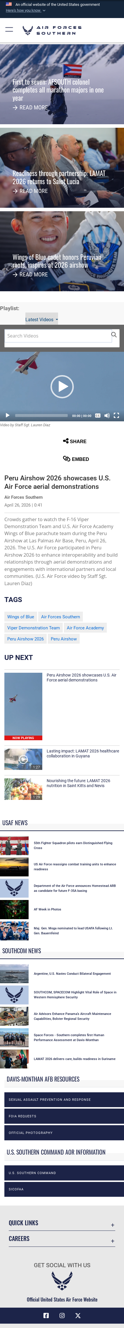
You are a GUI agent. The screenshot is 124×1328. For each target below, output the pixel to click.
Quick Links (23, 1223)
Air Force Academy (85, 628)
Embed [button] (76, 459)
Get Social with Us (62, 1265)
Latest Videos (40, 319)
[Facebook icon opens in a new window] (46, 1315)
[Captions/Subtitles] (98, 415)
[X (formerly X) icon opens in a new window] (78, 1315)
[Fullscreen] (116, 415)
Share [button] (75, 441)
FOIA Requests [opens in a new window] (22, 1116)
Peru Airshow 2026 (25, 639)
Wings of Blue (20, 616)
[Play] (8, 415)
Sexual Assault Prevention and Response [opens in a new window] (50, 1100)
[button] (26, 10)
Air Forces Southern (60, 616)
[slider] (41, 415)
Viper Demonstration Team (33, 628)
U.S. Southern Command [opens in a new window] (32, 1173)
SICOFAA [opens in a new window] (16, 1189)
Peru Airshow (64, 639)
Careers (19, 1238)
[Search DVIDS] (58, 335)
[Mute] (107, 415)
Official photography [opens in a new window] (31, 1133)
